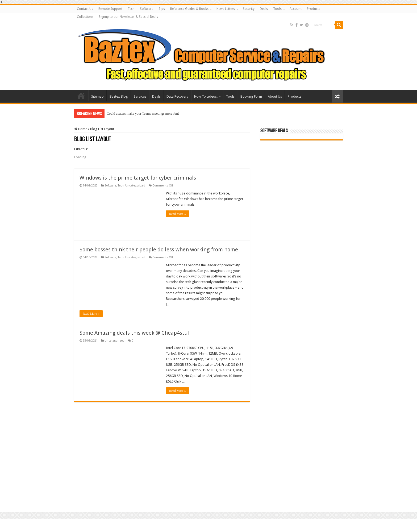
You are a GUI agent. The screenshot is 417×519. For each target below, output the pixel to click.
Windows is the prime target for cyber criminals (138, 178)
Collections (85, 17)
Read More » (177, 214)
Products (313, 9)
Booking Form (251, 96)
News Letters (225, 9)
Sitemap (97, 96)
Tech (131, 9)
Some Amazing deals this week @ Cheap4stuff (136, 333)
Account (296, 9)
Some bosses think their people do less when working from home (159, 249)
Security (249, 9)
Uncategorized (135, 185)
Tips (162, 9)
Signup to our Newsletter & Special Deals (128, 17)
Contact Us (85, 9)
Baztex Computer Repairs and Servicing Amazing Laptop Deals (81, 95)
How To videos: (206, 96)
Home (80, 129)
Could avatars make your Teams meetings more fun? (143, 113)
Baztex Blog (119, 96)
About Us (275, 96)
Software (146, 9)
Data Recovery (177, 96)
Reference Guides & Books (189, 9)
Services (140, 96)
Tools (277, 9)
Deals (264, 9)
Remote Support (110, 9)
